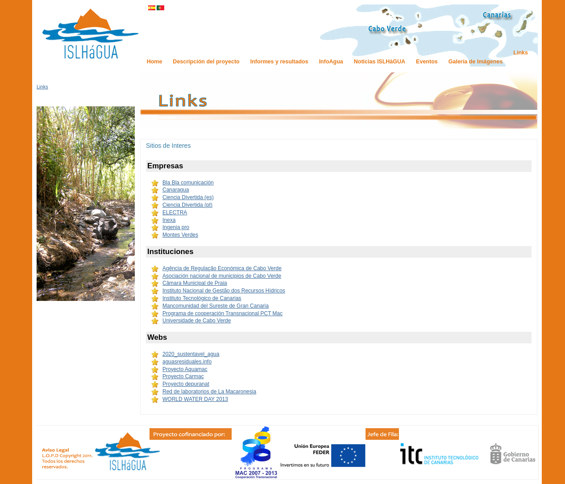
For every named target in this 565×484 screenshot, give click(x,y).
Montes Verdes (180, 235)
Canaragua (175, 190)
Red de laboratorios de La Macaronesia (209, 391)
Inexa (168, 220)
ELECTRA (174, 212)
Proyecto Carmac (183, 376)
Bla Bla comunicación (188, 182)
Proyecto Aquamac (185, 369)
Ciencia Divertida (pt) (187, 205)
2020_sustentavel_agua (190, 354)
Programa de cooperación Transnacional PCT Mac (222, 313)
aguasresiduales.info (187, 362)
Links (42, 86)
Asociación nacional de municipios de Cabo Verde (221, 276)
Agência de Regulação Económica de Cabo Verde (222, 268)
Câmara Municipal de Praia (194, 283)
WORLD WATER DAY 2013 (195, 399)
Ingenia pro (175, 227)
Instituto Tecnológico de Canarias (201, 298)
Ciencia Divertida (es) (188, 197)
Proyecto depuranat (185, 384)
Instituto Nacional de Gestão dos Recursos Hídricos (223, 291)
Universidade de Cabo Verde (196, 320)
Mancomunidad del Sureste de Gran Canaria (215, 306)
